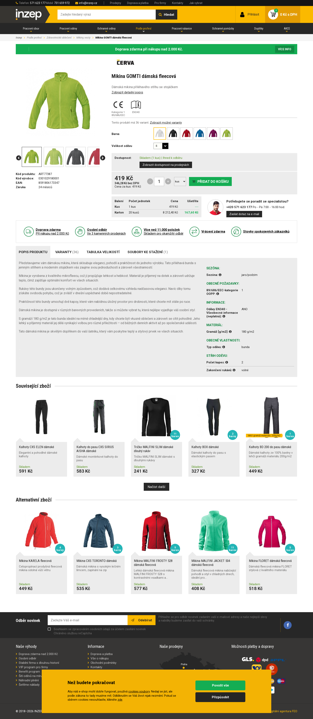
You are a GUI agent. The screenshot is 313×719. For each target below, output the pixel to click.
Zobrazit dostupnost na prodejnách (166, 165)
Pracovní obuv (31, 28)
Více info (284, 49)
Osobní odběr (27, 658)
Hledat (169, 15)
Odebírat (144, 620)
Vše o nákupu (100, 658)
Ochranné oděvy (106, 28)
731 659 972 (62, 3)
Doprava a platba (138, 3)
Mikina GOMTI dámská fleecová (113, 37)
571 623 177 (38, 3)
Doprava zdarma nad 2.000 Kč (38, 654)
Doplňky (258, 28)
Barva (115, 134)
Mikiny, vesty (83, 37)
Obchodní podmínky (103, 663)
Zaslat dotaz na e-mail (244, 214)
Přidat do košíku (213, 181)
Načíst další (156, 487)
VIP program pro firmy (33, 667)
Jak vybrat (195, 3)
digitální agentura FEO (283, 711)
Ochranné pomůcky (223, 28)
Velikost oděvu (122, 146)
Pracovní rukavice (182, 28)
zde (120, 699)
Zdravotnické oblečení (59, 37)
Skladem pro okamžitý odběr (163, 231)
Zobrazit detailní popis (127, 92)
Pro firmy (160, 3)
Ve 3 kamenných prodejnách (106, 231)
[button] (18, 157)
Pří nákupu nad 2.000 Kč (52, 231)
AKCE (287, 28)
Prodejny (115, 3)
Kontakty (177, 3)
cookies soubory (139, 691)
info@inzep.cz (88, 3)
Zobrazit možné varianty (166, 122)
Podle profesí (143, 28)
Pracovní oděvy (68, 28)
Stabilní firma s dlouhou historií (39, 663)
